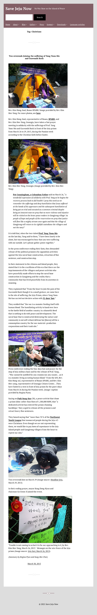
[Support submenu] (53, 24)
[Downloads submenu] (66, 24)
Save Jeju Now (19, 8)
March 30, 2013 (34, 563)
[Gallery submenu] (36, 24)
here (38, 113)
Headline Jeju (56, 479)
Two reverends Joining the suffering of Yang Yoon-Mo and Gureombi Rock (34, 57)
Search (40, 17)
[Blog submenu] (26, 24)
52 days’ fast (48, 298)
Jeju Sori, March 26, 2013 (39, 551)
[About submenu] (18, 24)
